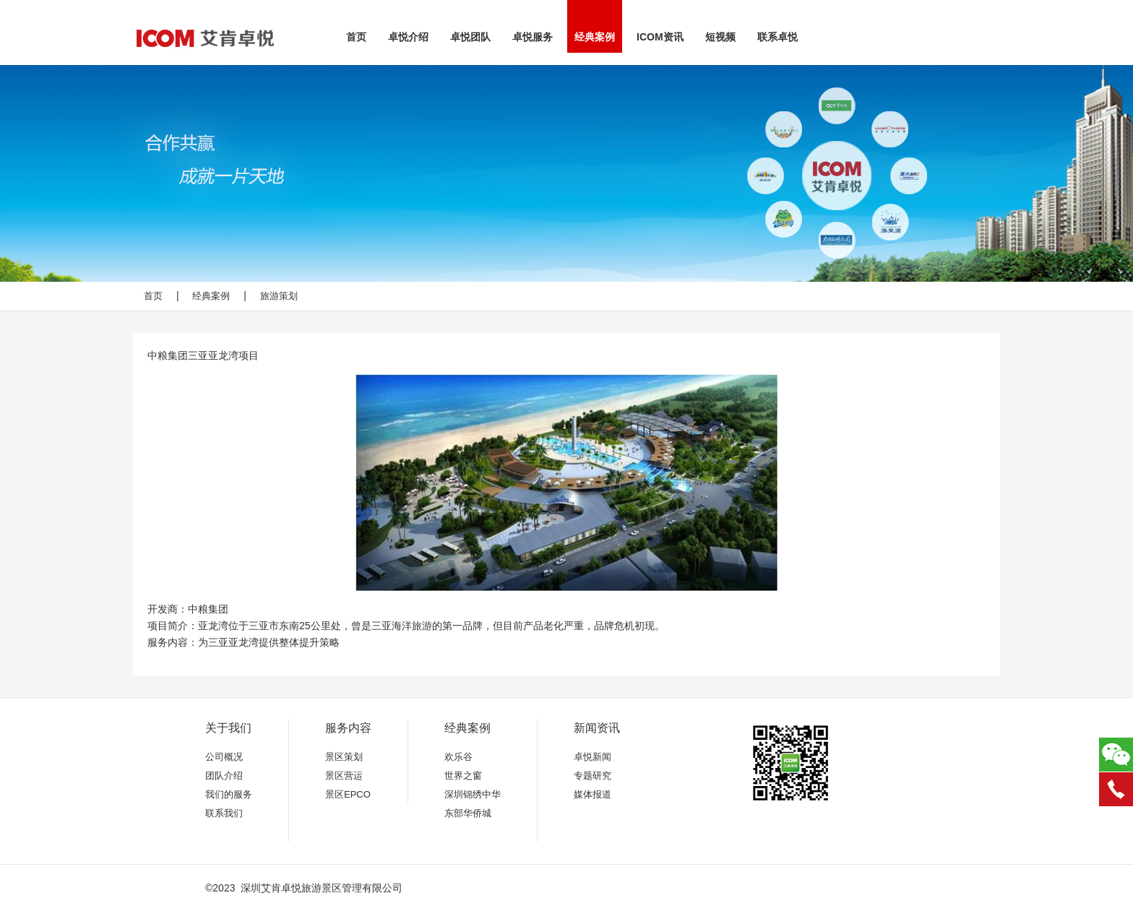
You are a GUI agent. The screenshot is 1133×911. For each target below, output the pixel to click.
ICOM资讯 (660, 37)
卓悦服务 (532, 37)
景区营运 (344, 775)
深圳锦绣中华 (472, 794)
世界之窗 (463, 775)
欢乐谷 (458, 756)
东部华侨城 (467, 813)
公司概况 (224, 756)
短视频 (720, 37)
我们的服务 (228, 794)
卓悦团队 (470, 37)
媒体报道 (592, 794)
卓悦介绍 (408, 37)
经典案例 (594, 37)
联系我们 (224, 813)
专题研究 (592, 775)
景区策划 (344, 756)
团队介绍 (224, 775)
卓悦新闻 (592, 756)
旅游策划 (279, 295)
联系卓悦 (777, 37)
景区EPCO (348, 794)
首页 (356, 37)
